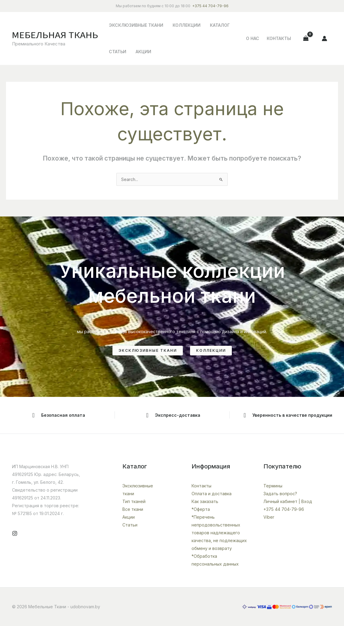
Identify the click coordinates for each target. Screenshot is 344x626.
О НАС (255, 38)
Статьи (117, 51)
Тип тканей (134, 501)
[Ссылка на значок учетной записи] (324, 38)
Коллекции (185, 25)
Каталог (218, 25)
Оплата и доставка (212, 493)
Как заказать (205, 501)
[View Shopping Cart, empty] (306, 38)
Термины (272, 485)
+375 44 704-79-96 (210, 6)
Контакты (280, 38)
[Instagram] (14, 533)
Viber (268, 517)
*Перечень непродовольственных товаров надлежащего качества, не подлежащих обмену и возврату (219, 532)
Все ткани (132, 509)
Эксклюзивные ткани (136, 25)
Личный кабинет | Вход (287, 501)
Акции (142, 51)
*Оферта (201, 509)
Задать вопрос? (280, 493)
